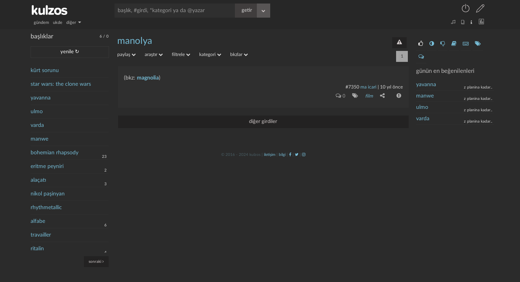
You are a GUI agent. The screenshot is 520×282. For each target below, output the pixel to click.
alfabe (38, 221)
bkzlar (239, 54)
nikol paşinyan (48, 194)
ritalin (37, 248)
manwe (39, 139)
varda (37, 125)
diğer (73, 22)
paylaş (126, 54)
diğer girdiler (263, 121)
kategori (210, 54)
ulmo (37, 111)
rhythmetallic (46, 207)
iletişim (269, 155)
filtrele (181, 54)
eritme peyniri (47, 166)
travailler (41, 235)
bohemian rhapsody (54, 152)
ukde (57, 22)
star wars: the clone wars (61, 84)
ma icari (368, 87)
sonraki (96, 261)
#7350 (352, 87)
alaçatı (38, 180)
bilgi (282, 155)
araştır (154, 54)
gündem (41, 22)
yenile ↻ (69, 51)
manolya (134, 41)
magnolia (148, 78)
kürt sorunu (45, 70)
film (369, 96)
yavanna (41, 98)
